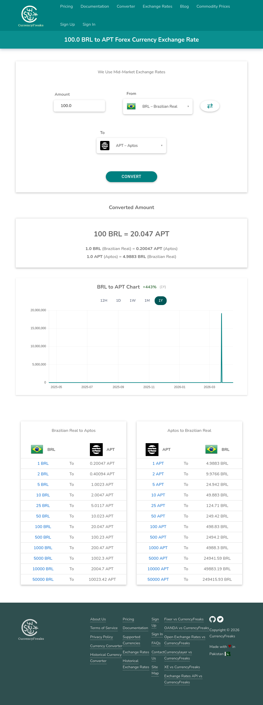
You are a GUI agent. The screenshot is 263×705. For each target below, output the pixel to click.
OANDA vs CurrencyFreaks (186, 627)
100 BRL (43, 527)
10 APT (158, 495)
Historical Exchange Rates (136, 664)
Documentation (95, 6)
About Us (98, 619)
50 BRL (43, 516)
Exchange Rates (157, 6)
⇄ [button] (210, 106)
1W (133, 300)
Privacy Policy (101, 636)
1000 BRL (43, 548)
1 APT (158, 463)
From (131, 93)
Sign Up (67, 24)
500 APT (158, 537)
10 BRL (43, 495)
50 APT (158, 516)
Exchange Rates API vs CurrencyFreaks (183, 679)
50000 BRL (42, 579)
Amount (62, 94)
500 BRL (43, 537)
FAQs (156, 643)
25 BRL (43, 505)
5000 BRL (43, 558)
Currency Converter (106, 645)
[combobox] (158, 106)
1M (147, 300)
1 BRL (43, 463)
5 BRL (43, 484)
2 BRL (43, 474)
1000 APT (158, 548)
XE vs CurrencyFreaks (182, 667)
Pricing (66, 6)
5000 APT (158, 558)
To (102, 133)
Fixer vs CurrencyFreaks (184, 619)
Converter (126, 6)
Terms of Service (104, 627)
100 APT (158, 527)
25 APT (158, 505)
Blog (184, 6)
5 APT (158, 484)
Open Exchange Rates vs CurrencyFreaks (184, 640)
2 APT (158, 474)
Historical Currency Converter (106, 657)
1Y (160, 300)
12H (103, 300)
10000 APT (158, 569)
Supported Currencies (131, 640)
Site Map (155, 670)
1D (118, 300)
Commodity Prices (213, 6)
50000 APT (158, 579)
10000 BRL (42, 569)
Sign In (89, 24)
